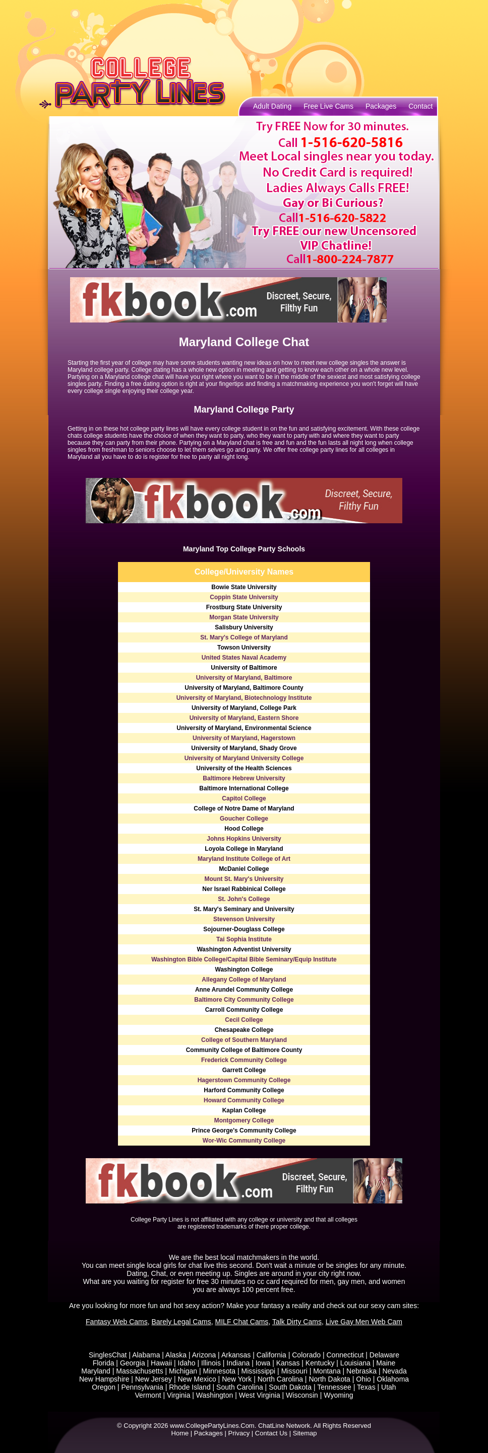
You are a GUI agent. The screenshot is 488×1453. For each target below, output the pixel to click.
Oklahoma (393, 1379)
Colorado (306, 1355)
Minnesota (219, 1371)
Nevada (394, 1371)
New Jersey (153, 1379)
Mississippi (258, 1371)
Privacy (239, 1433)
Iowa (263, 1363)
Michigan (183, 1371)
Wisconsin (302, 1395)
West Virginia (259, 1395)
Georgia (132, 1363)
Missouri (294, 1371)
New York (237, 1379)
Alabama (146, 1355)
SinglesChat (108, 1355)
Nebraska (361, 1371)
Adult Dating (272, 106)
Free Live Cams (328, 106)
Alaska (176, 1355)
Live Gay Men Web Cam (364, 1322)
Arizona (204, 1355)
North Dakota (329, 1379)
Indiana (238, 1363)
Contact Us (271, 1433)
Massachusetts (139, 1371)
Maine (385, 1363)
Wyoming (338, 1395)
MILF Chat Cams (242, 1322)
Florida (103, 1363)
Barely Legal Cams (181, 1322)
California (271, 1355)
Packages (380, 106)
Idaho (187, 1363)
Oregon (103, 1387)
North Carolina (280, 1379)
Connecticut (344, 1355)
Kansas (288, 1363)
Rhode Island (190, 1387)
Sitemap (305, 1433)
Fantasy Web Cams (117, 1322)
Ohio (363, 1379)
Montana (326, 1371)
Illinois (211, 1363)
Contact (420, 106)
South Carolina (239, 1387)
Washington (214, 1395)
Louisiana (355, 1363)
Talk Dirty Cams (297, 1322)
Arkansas (236, 1355)
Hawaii (161, 1363)
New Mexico (196, 1379)
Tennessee (334, 1387)
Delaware (384, 1355)
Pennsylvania (142, 1387)
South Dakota (290, 1387)
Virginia (178, 1395)
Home (180, 1433)
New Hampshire (104, 1379)
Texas (366, 1387)
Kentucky (320, 1363)
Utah (388, 1387)
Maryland (95, 1371)
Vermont (148, 1395)
